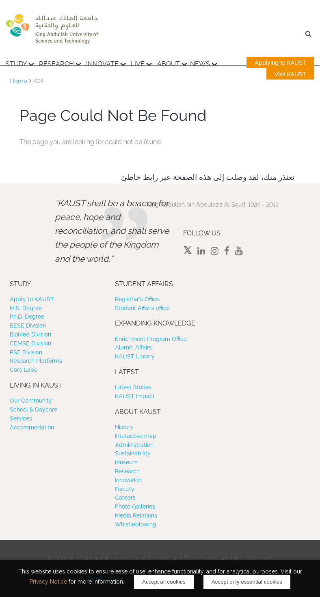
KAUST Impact (135, 396)
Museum (126, 462)
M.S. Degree (26, 308)
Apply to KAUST (32, 299)
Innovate (106, 63)
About (172, 63)
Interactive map (135, 436)
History (124, 427)
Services (21, 418)
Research (60, 63)
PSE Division (26, 352)
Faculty (124, 489)
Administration (134, 445)
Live (141, 63)
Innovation (128, 480)
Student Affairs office (142, 308)
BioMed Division (30, 334)
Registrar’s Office (137, 299)
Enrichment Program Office (151, 339)
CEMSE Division (30, 343)
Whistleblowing (135, 524)
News (203, 63)
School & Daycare (33, 409)
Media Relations (136, 515)
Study (20, 63)
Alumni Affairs (133, 347)
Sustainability (133, 453)
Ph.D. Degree (27, 316)
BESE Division (28, 325)
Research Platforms (36, 361)
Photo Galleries (135, 506)
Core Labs (23, 369)
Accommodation (32, 427)
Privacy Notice (48, 581)
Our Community (31, 400)
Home (18, 81)
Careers (125, 497)
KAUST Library (135, 356)
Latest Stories (133, 387)
